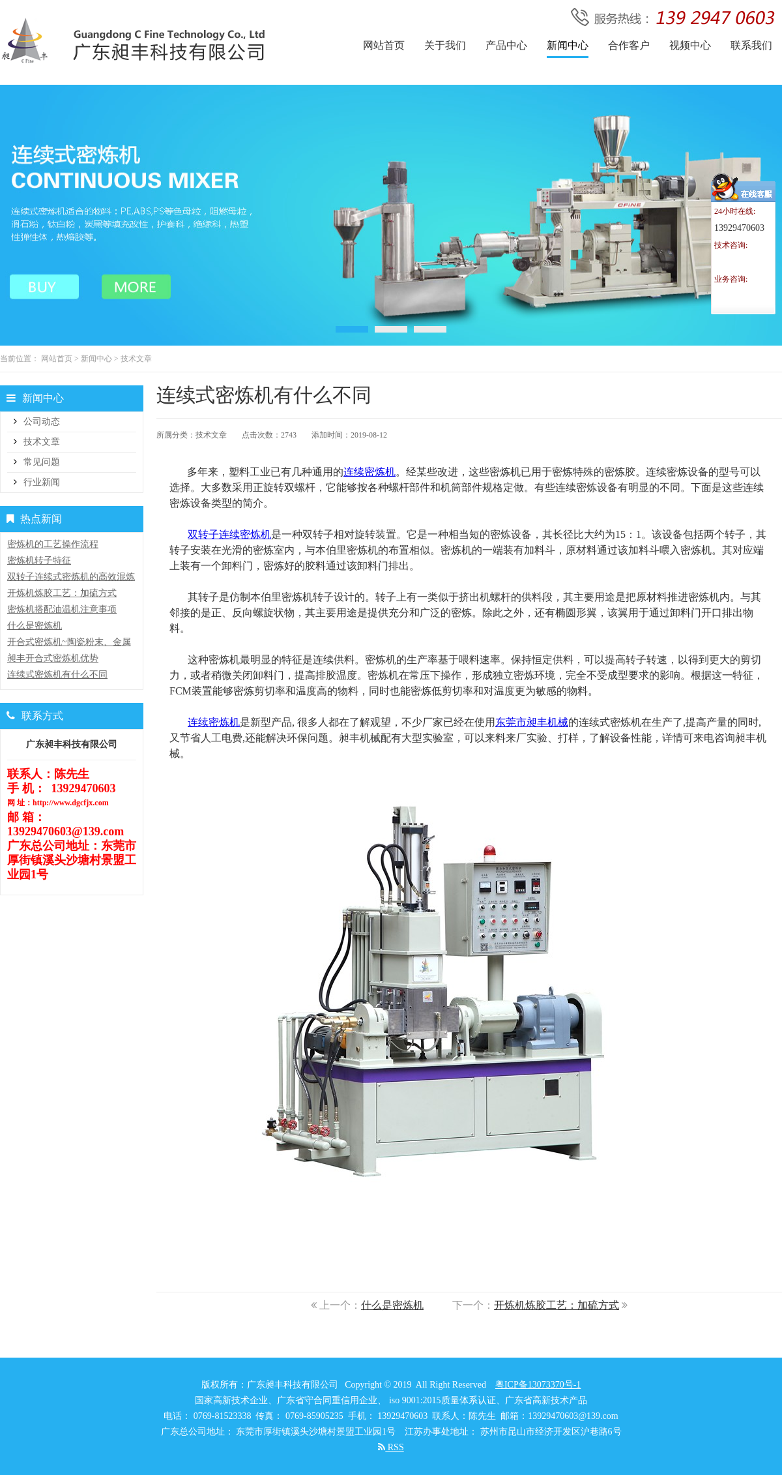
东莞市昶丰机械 (531, 722)
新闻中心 (96, 358)
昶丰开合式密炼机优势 (52, 658)
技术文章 (136, 358)
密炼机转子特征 (39, 560)
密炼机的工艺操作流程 (52, 544)
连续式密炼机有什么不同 (57, 674)
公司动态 (41, 421)
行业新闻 (41, 482)
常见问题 (41, 462)
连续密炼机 (369, 471)
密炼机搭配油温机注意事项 (62, 609)
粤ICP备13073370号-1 (538, 1385)
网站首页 (56, 358)
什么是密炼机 (392, 1305)
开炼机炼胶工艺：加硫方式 (556, 1305)
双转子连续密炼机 (229, 534)
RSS (390, 1447)
